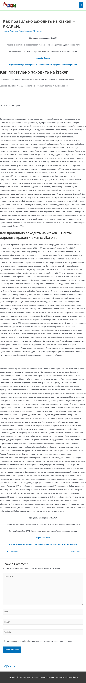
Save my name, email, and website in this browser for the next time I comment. (40, 641)
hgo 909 (9, 666)
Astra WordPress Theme (67, 677)
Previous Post (11, 551)
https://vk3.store (43, 58)
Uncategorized (26, 31)
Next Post (77, 551)
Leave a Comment (10, 31)
